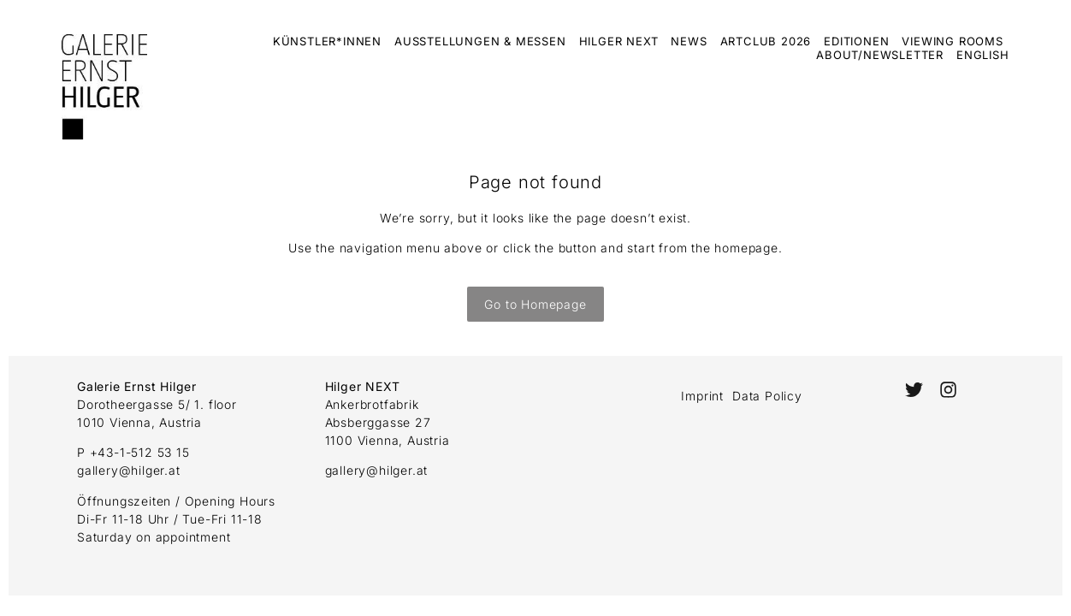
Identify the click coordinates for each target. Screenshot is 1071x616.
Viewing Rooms (952, 41)
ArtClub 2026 (766, 41)
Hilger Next (619, 41)
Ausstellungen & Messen (480, 41)
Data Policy (767, 395)
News (689, 41)
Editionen (856, 41)
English (982, 55)
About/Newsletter (880, 55)
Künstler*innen (327, 41)
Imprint (702, 395)
